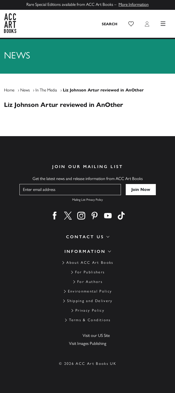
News (25, 90)
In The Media (46, 90)
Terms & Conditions (90, 320)
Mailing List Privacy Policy (87, 200)
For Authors (90, 281)
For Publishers (90, 272)
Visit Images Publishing (87, 343)
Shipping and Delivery (89, 301)
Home (9, 90)
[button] (131, 24)
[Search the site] (109, 24)
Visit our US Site (96, 335)
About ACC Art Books (89, 262)
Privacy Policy (89, 310)
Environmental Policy (90, 291)
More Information (134, 4)
